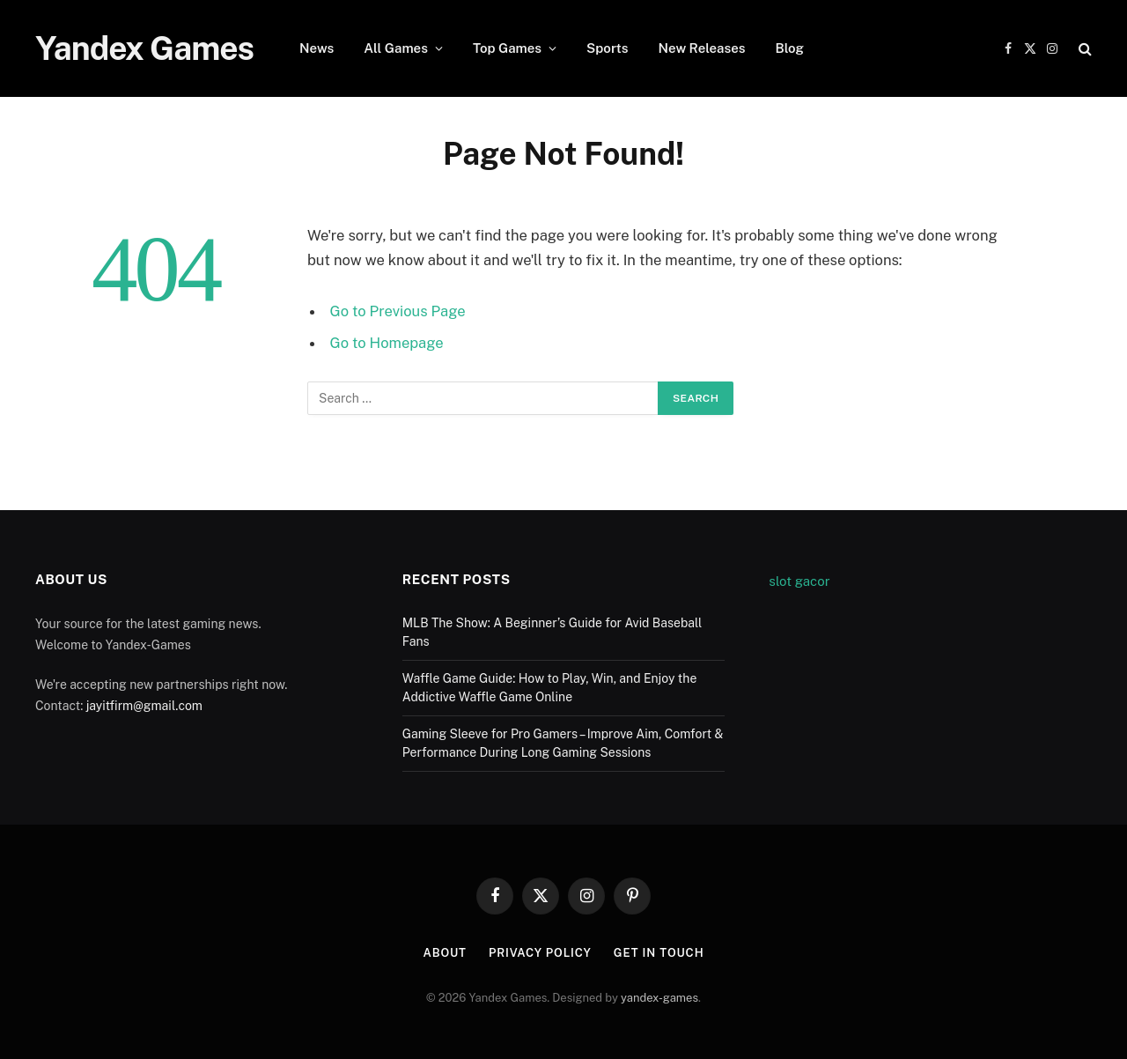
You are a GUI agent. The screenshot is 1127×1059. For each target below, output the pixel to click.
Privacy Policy (540, 952)
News (316, 48)
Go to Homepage (387, 343)
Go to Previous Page (398, 311)
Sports (607, 48)
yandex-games (659, 997)
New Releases (702, 48)
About (444, 952)
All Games (396, 48)
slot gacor (799, 581)
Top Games (507, 48)
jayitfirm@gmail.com (144, 706)
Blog (789, 48)
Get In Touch (659, 952)
